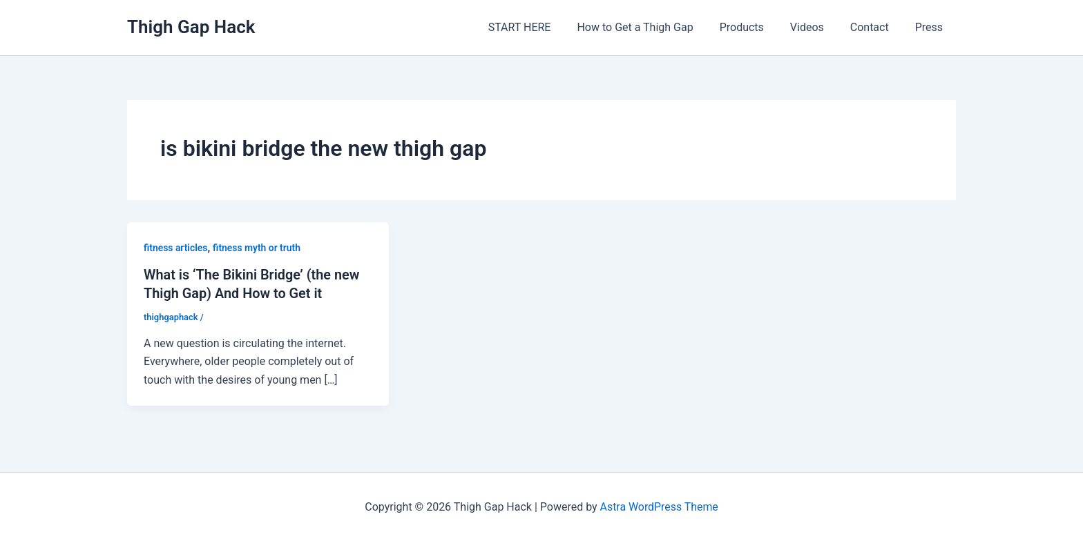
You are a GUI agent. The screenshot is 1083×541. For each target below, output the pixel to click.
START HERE (542, 27)
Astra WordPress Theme (659, 506)
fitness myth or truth (257, 247)
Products (756, 27)
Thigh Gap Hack (191, 27)
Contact (875, 27)
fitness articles (176, 247)
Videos (817, 27)
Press (931, 27)
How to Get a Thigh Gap (653, 27)
